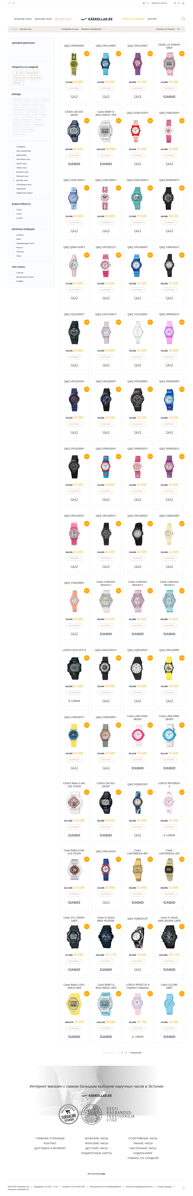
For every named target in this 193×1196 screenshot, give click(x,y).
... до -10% (18, 73)
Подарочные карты (96, 1153)
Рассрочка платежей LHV (18, 1189)
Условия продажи (164, 1187)
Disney (16, 105)
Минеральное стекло (25, 277)
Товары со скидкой (133, 19)
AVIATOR (17, 100)
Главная (14, 29)
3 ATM (18, 210)
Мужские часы (22, 19)
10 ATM (19, 218)
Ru (183, 3)
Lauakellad (20, 147)
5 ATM (18, 214)
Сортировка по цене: (70, 29)
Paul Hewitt (18, 115)
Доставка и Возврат (50, 1148)
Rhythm (38, 120)
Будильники (21, 155)
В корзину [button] (74, 88)
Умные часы (21, 164)
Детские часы (63, 19)
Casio (35, 100)
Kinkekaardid (19, 110)
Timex (16, 129)
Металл (19, 247)
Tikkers (28, 124)
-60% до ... (18, 83)
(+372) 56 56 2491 (77, 1187)
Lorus (43, 110)
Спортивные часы (23, 185)
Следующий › (135, 1053)
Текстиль (20, 252)
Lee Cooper (32, 110)
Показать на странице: (165, 29)
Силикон (20, 235)
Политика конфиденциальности (139, 1187)
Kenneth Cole (37, 105)
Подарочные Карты (24, 193)
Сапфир (19, 281)
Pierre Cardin (31, 115)
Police (43, 115)
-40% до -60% (34, 78)
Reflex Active (26, 120)
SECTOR (17, 124)
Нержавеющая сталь (25, 243)
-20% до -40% (19, 78)
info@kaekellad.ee (113, 1187)
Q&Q (16, 120)
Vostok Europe (19, 134)
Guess (25, 105)
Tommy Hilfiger (28, 129)
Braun (27, 100)
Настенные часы (23, 159)
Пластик (19, 273)
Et (179, 3)
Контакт (152, 19)
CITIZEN (45, 100)
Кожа (18, 239)
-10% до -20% (32, 73)
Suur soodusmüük (23, 151)
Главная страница (50, 1138)
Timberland (38, 124)
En (175, 3)
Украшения (21, 189)
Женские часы (43, 19)
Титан (18, 256)
